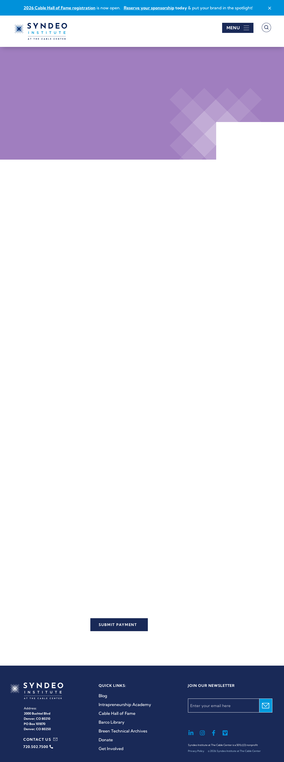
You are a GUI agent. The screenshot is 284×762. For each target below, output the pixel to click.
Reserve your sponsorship (149, 7)
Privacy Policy (196, 751)
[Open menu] (237, 28)
